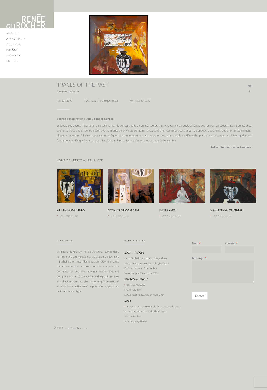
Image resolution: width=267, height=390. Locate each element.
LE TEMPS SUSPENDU (71, 209)
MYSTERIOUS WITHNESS (226, 209)
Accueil (12, 33)
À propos (14, 38)
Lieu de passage (68, 91)
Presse (12, 49)
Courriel (231, 243)
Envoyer (200, 295)
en (8, 60)
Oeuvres (13, 44)
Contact (13, 55)
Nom (196, 243)
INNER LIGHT (168, 209)
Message (199, 258)
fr (16, 60)
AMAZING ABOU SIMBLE (123, 209)
